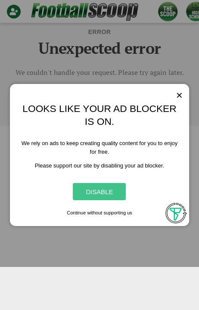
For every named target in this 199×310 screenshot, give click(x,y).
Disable (99, 191)
